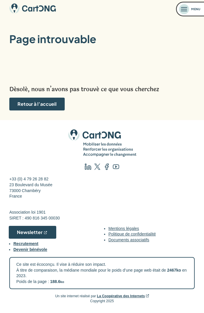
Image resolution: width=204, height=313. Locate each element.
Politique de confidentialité (132, 234)
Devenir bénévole (30, 249)
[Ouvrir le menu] (190, 9)
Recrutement (25, 243)
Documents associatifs (128, 240)
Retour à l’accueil (37, 104)
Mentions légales (123, 228)
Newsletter (30, 232)
